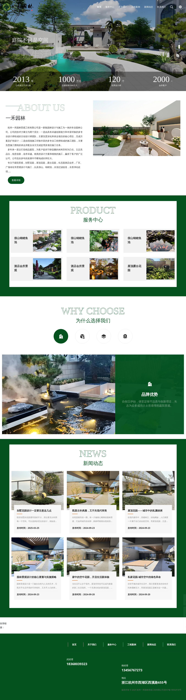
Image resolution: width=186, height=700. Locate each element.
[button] (179, 44)
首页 (99, 6)
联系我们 (161, 6)
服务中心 (109, 6)
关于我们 (122, 6)
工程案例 (135, 6)
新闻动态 (148, 6)
